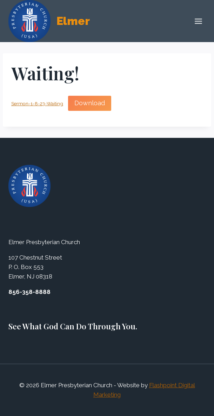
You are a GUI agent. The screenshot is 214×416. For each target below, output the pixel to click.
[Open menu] (198, 21)
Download (89, 103)
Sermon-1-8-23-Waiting (37, 103)
